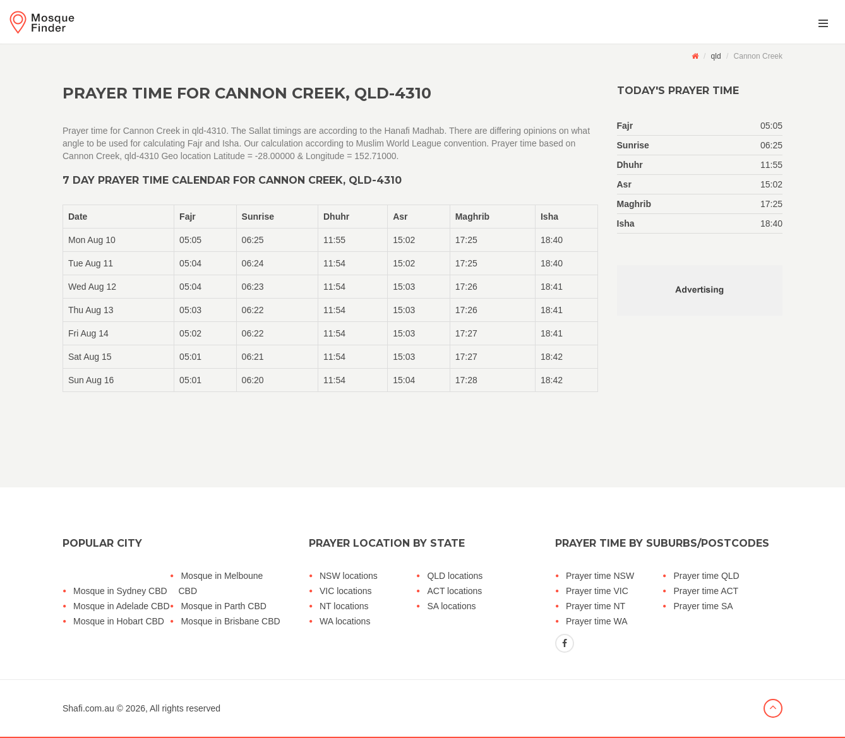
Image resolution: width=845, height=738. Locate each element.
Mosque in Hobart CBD (118, 621)
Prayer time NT (595, 606)
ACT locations (454, 591)
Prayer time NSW (600, 576)
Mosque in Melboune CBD (220, 583)
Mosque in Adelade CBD (121, 606)
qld (716, 56)
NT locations (344, 606)
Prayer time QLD (706, 576)
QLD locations (454, 576)
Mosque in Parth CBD (223, 606)
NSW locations (349, 576)
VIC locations (345, 591)
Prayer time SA (703, 606)
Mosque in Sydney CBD (120, 591)
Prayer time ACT (705, 591)
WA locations (345, 621)
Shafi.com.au (88, 708)
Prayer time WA (597, 621)
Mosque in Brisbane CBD (230, 621)
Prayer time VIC (597, 591)
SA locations (451, 606)
